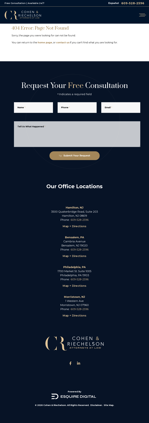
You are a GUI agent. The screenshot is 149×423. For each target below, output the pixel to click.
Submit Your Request (74, 155)
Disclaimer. (96, 405)
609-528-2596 (132, 3)
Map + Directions (74, 226)
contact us (62, 42)
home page (45, 42)
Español (113, 3)
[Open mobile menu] (142, 15)
